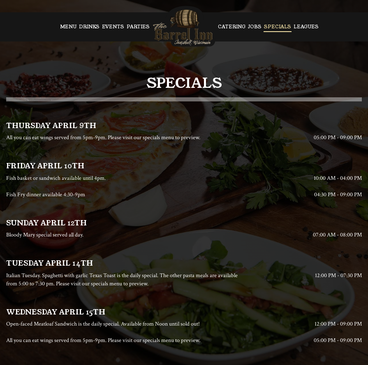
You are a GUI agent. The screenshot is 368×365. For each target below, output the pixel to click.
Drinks (89, 26)
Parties (138, 26)
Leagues (306, 26)
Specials (277, 26)
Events (113, 26)
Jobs (255, 26)
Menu (68, 26)
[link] (184, 26)
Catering (231, 26)
